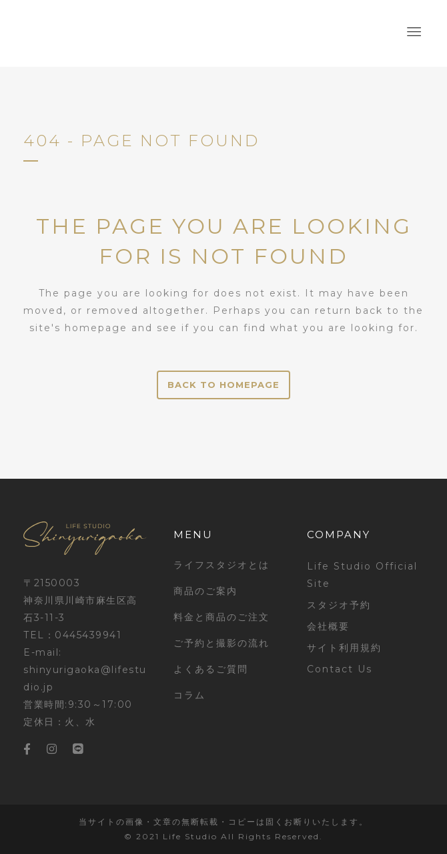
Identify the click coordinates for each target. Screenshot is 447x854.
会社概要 (328, 626)
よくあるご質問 (210, 669)
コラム (189, 695)
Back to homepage (223, 384)
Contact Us (339, 669)
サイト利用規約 (344, 648)
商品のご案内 (205, 591)
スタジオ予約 (339, 605)
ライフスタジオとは (221, 565)
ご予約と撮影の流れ (221, 643)
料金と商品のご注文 (221, 617)
